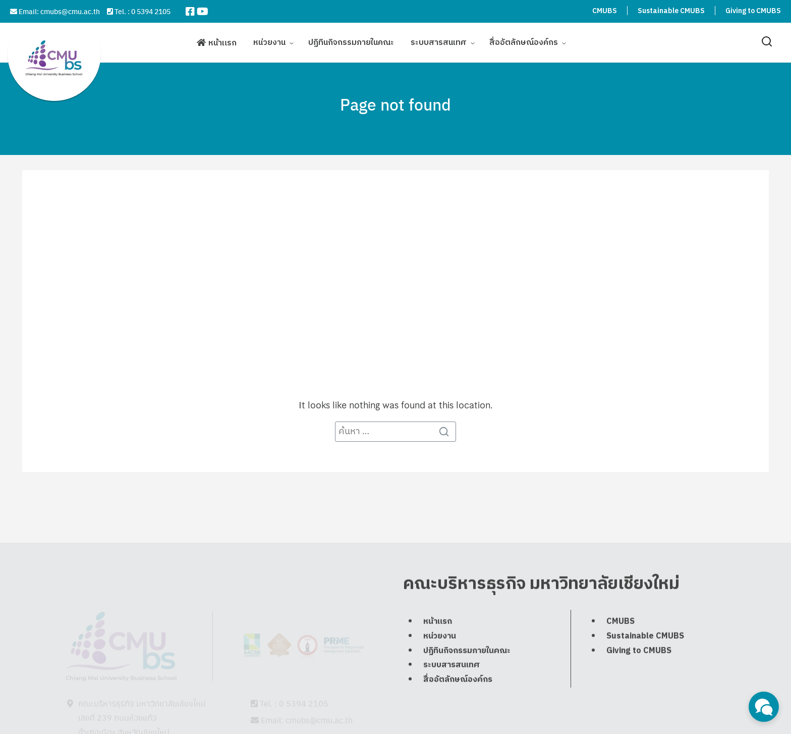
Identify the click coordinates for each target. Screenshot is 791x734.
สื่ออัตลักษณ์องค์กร (523, 41)
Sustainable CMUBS (671, 11)
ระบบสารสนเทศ (439, 41)
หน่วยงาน (269, 41)
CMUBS (604, 11)
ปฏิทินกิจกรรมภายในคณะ (351, 41)
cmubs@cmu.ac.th (70, 11)
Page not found (395, 104)
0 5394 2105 (151, 11)
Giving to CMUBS (753, 11)
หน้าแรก (222, 42)
